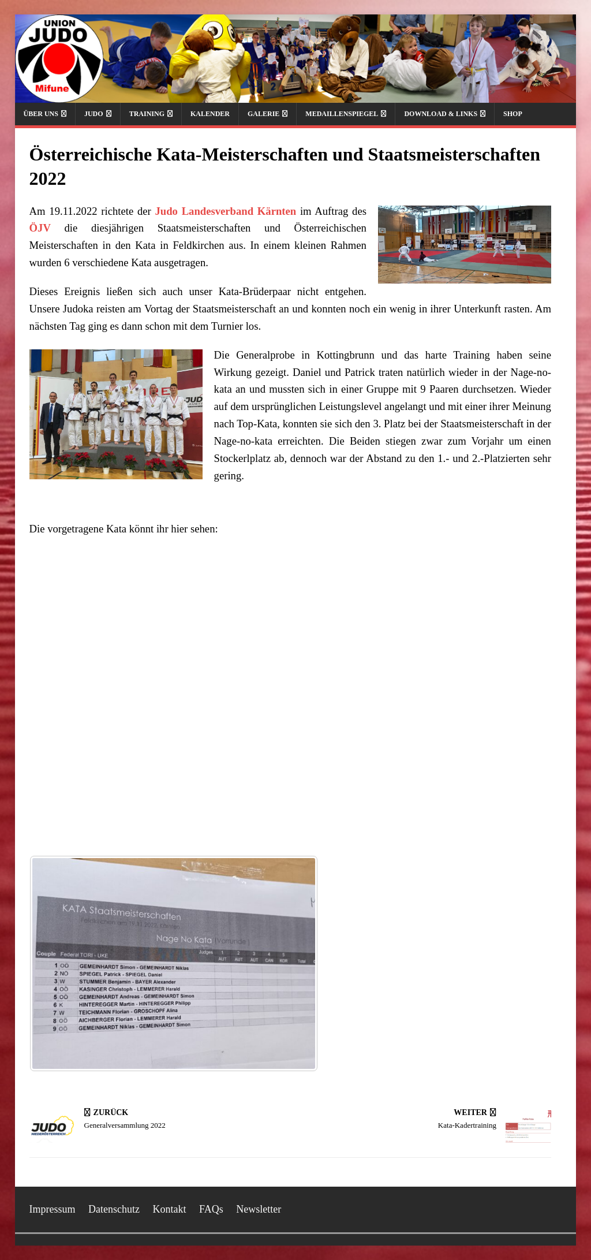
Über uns (41, 114)
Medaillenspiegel (341, 114)
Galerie (263, 114)
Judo (93, 114)
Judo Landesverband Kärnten (226, 211)
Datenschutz (114, 1209)
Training (146, 114)
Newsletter (258, 1209)
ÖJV (40, 228)
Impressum (52, 1209)
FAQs (211, 1209)
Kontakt (169, 1209)
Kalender (210, 114)
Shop (512, 114)
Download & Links (440, 114)
